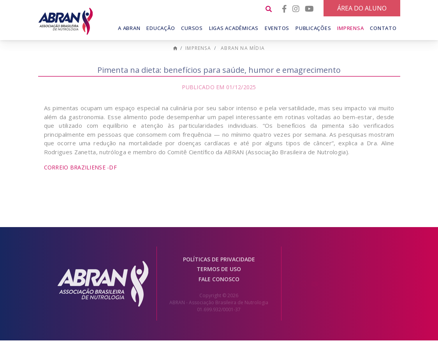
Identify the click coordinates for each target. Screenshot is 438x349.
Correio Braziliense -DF (80, 176)
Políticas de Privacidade (219, 268)
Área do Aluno (362, 8)
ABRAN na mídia (243, 57)
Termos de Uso (219, 278)
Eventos (277, 28)
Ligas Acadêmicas (234, 28)
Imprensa (350, 28)
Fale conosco (219, 288)
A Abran (129, 28)
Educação (160, 28)
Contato (383, 28)
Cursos (192, 28)
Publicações (313, 28)
